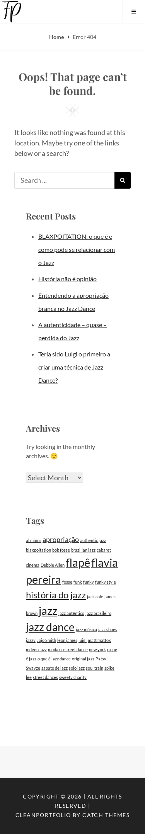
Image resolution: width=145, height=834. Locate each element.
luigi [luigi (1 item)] (82, 640)
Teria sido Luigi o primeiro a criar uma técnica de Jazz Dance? (74, 367)
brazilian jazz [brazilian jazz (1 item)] (83, 549)
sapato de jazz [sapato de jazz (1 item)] (54, 667)
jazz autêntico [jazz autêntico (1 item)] (71, 613)
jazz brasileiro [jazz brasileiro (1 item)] (98, 613)
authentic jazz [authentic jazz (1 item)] (93, 540)
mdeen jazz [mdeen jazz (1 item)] (36, 649)
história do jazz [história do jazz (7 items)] (56, 594)
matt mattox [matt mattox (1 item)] (99, 640)
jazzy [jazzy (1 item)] (31, 640)
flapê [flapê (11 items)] (78, 562)
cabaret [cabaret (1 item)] (104, 549)
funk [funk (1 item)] (77, 581)
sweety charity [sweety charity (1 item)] (73, 677)
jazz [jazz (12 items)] (48, 610)
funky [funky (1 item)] (88, 581)
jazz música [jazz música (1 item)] (86, 629)
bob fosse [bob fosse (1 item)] (61, 549)
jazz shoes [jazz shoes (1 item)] (107, 629)
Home (57, 37)
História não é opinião (67, 278)
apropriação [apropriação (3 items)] (61, 539)
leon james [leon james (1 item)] (67, 640)
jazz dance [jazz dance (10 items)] (50, 627)
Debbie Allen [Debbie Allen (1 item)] (53, 564)
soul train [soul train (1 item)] (94, 667)
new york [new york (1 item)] (97, 649)
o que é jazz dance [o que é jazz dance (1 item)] (54, 658)
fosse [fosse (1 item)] (67, 581)
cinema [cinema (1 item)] (32, 564)
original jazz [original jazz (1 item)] (83, 658)
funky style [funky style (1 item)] (105, 581)
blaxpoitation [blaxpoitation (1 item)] (38, 549)
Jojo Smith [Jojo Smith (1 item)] (46, 640)
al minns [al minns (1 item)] (33, 540)
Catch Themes (106, 815)
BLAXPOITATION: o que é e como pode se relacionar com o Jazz (76, 249)
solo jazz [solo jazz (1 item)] (77, 667)
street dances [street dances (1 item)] (45, 677)
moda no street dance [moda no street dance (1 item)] (68, 649)
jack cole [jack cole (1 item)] (95, 596)
